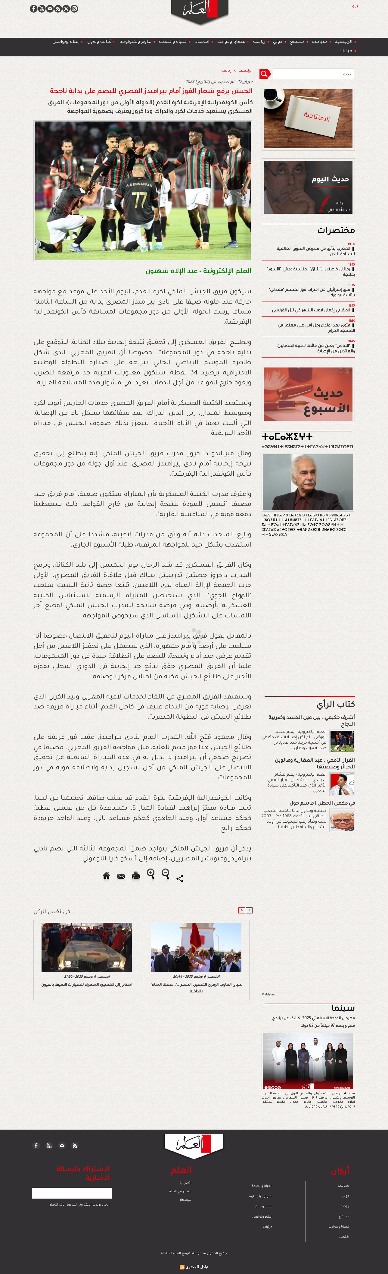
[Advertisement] (186, 636)
